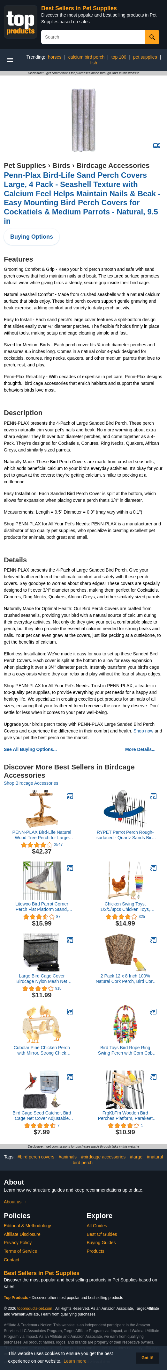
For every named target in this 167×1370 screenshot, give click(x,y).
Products (95, 1251)
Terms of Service (20, 1251)
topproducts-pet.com (34, 1308)
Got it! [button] (147, 1358)
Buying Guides (101, 1242)
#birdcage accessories (103, 1156)
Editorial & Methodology (27, 1225)
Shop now (143, 730)
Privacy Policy (18, 1242)
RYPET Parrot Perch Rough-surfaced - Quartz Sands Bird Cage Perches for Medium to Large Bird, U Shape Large (125, 835)
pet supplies (145, 57)
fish (93, 62)
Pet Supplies (25, 165)
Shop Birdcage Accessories (31, 783)
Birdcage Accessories (112, 165)
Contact (11, 1259)
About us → (15, 1201)
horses (54, 57)
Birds (61, 165)
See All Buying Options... (30, 749)
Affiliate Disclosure (22, 1234)
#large (136, 1156)
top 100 (118, 57)
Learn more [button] (75, 1361)
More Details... (140, 749)
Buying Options (31, 237)
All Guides (97, 1225)
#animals (68, 1156)
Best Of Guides (102, 1234)
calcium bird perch (86, 57)
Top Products (16, 1297)
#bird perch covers (36, 1156)
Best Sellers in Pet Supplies (79, 8)
